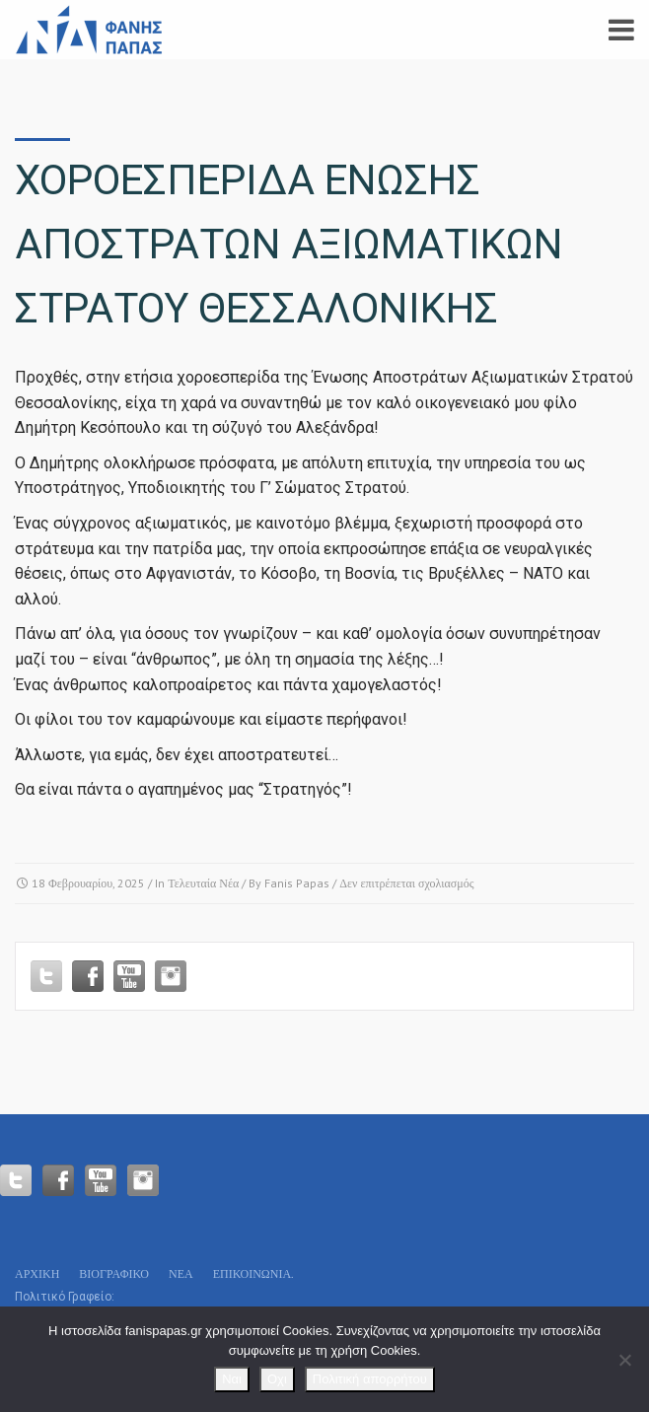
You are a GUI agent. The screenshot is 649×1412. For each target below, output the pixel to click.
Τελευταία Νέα (203, 883)
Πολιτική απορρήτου (370, 1379)
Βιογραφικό (114, 1273)
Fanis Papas (296, 883)
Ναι (232, 1379)
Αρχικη (37, 1273)
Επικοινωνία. (253, 1273)
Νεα (181, 1273)
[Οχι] (624, 1360)
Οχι (277, 1379)
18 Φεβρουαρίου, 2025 (88, 883)
